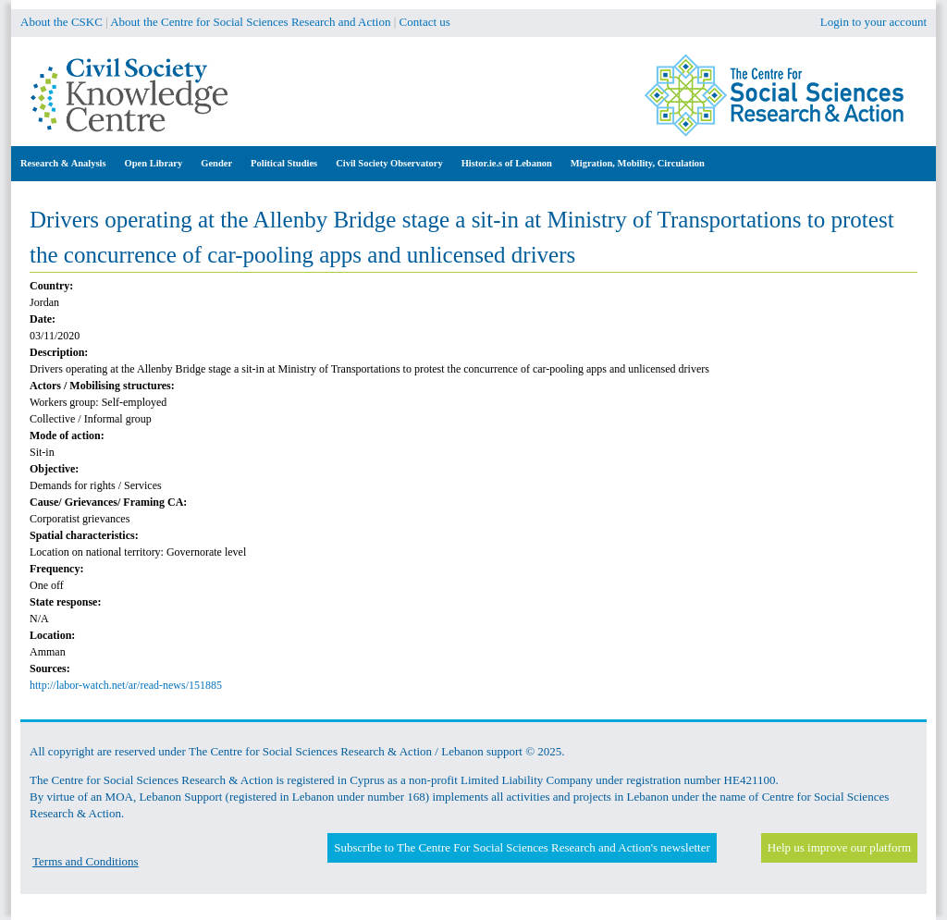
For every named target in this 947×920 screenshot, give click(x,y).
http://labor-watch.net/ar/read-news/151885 (126, 685)
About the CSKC (61, 22)
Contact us (425, 22)
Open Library (154, 163)
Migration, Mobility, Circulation (638, 163)
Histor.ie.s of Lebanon (506, 163)
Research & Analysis (63, 163)
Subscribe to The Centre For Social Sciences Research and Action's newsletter (521, 847)
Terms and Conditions (85, 861)
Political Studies (284, 163)
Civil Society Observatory (389, 163)
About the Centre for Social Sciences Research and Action (250, 22)
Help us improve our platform (839, 847)
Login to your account (873, 22)
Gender (216, 163)
